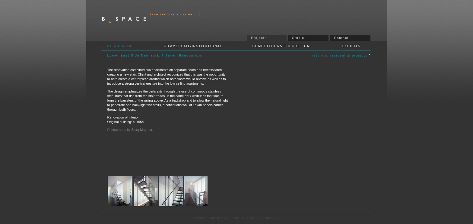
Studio (298, 38)
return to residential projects (340, 55)
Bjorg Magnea (142, 129)
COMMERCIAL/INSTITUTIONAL (193, 46)
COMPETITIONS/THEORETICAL (282, 46)
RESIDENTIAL (120, 46)
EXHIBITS (351, 46)
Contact (341, 38)
